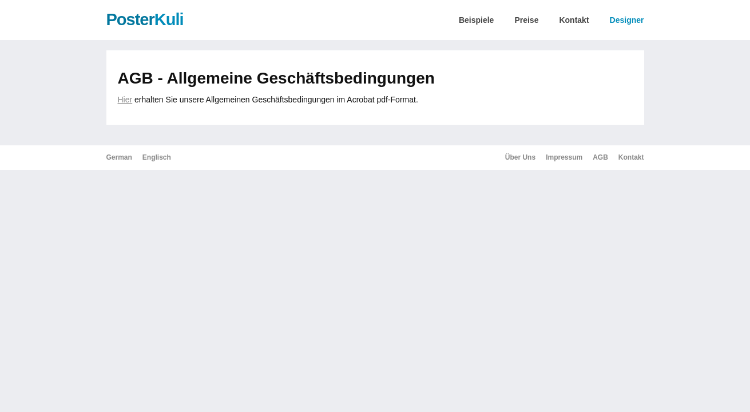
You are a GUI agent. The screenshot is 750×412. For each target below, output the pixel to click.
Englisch (156, 157)
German (119, 157)
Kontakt (574, 20)
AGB (600, 157)
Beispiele (476, 20)
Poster (145, 19)
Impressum (564, 157)
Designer (627, 20)
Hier (125, 99)
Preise (526, 20)
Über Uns (520, 157)
